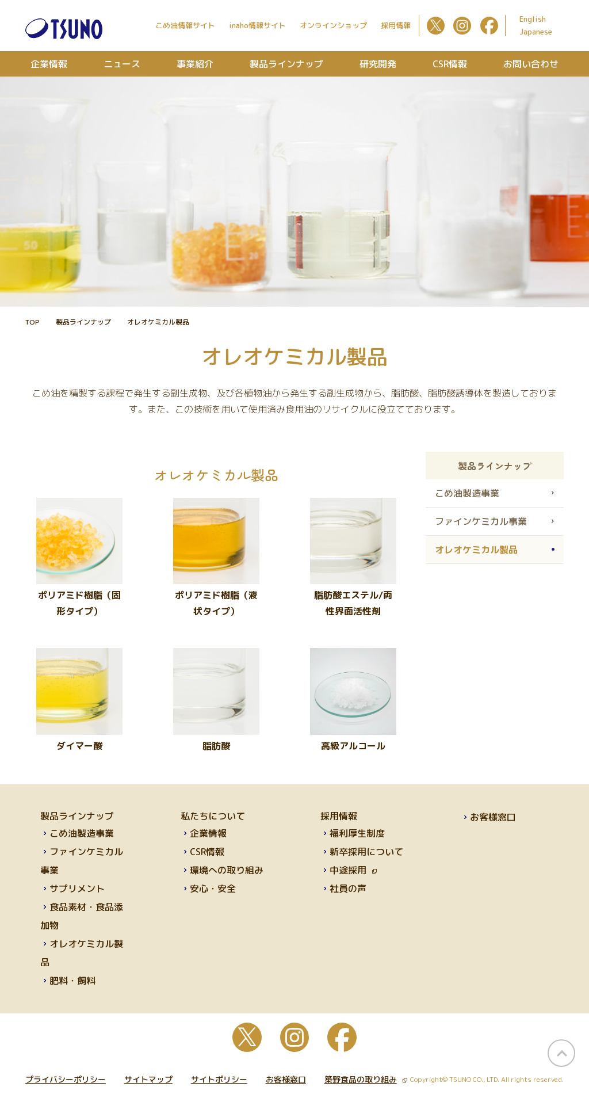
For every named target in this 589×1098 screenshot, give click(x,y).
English (532, 19)
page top (561, 1053)
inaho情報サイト (257, 25)
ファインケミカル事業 (481, 521)
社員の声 (348, 888)
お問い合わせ (531, 64)
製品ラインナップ (286, 64)
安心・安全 (213, 888)
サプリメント (77, 888)
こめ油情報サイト (185, 25)
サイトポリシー (219, 1079)
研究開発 (377, 64)
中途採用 (353, 870)
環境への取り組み (226, 870)
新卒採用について (366, 851)
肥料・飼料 (72, 980)
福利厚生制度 (357, 833)
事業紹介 (195, 64)
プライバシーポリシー (65, 1079)
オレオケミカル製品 (476, 549)
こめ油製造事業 (467, 493)
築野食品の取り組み (365, 1079)
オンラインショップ (333, 25)
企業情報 (48, 64)
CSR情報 (450, 64)
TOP (32, 322)
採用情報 (396, 25)
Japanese (535, 31)
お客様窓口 (493, 817)
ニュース (122, 64)
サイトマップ (148, 1079)
